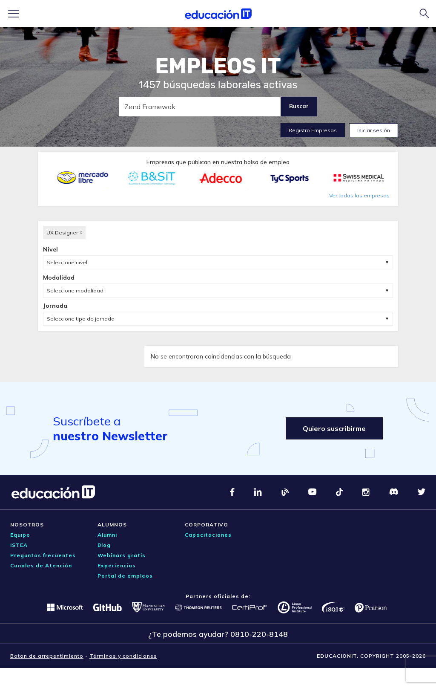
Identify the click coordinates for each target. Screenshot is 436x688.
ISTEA (19, 545)
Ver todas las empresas (359, 195)
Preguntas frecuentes (43, 555)
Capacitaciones (208, 535)
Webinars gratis (122, 555)
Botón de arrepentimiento (46, 656)
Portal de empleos (125, 575)
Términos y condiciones (123, 656)
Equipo (20, 535)
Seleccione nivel (67, 262)
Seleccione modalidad (75, 290)
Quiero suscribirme (334, 428)
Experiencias (117, 565)
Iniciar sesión (373, 130)
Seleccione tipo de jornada (81, 318)
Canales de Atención (41, 565)
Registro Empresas (313, 130)
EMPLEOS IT (218, 66)
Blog (104, 545)
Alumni (107, 535)
